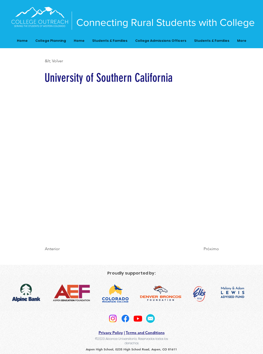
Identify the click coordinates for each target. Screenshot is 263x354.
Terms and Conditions (145, 332)
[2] (150, 318)
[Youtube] (138, 318)
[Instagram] (113, 318)
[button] (62, 61)
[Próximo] (206, 249)
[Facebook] (125, 318)
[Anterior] (62, 249)
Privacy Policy (111, 332)
